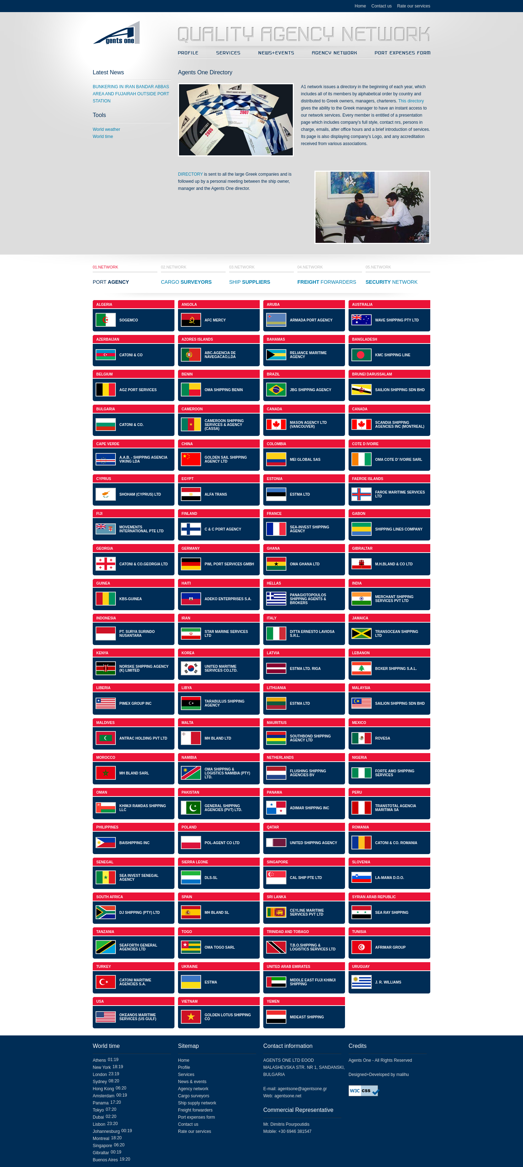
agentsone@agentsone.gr (302, 1088)
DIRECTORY (190, 174)
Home (360, 6)
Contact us (381, 6)
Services (186, 1074)
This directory (411, 100)
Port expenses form (196, 1117)
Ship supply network (197, 1103)
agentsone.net (287, 1095)
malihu (402, 1074)
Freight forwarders (195, 1110)
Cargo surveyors (193, 1095)
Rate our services (413, 6)
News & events (192, 1081)
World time (103, 136)
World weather (106, 129)
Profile (184, 1067)
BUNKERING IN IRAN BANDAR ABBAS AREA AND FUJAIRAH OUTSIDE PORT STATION (131, 93)
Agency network (193, 1088)
